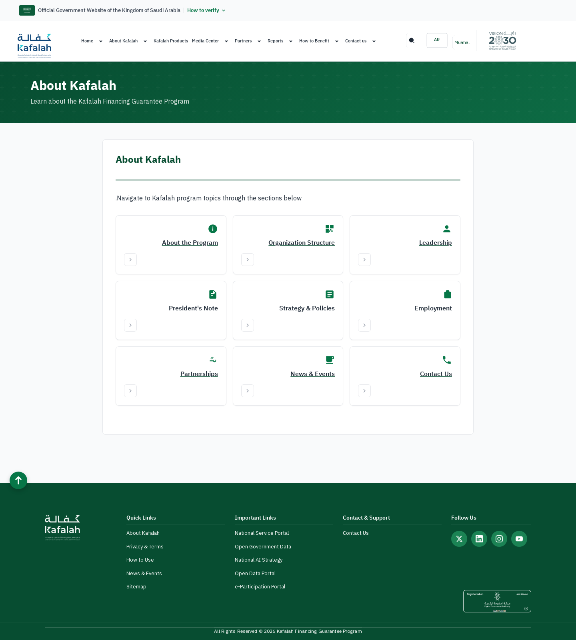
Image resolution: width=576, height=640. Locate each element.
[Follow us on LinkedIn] (479, 539)
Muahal (462, 42)
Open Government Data (263, 546)
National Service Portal (262, 533)
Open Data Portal (255, 573)
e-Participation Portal (260, 586)
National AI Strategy (258, 560)
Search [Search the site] (411, 40)
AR (437, 39)
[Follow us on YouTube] (519, 539)
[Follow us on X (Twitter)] (459, 539)
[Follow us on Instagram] (499, 539)
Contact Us (356, 533)
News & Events (144, 573)
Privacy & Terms (145, 546)
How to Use (140, 560)
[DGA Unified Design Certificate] (497, 601)
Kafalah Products (171, 41)
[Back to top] (18, 480)
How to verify (206, 10)
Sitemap (136, 586)
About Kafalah (143, 533)
